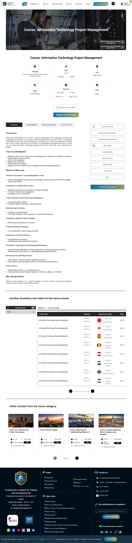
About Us (69, 4)
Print (107, 177)
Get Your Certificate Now (53, 505)
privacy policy (34, 539)
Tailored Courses (57, 4)
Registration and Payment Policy (56, 518)
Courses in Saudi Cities (100, 4)
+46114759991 (102, 486)
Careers (88, 4)
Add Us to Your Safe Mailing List (56, 528)
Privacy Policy (50, 515)
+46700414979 (102, 491)
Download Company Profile (54, 532)
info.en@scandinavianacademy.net (108, 478)
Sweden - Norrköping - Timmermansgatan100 (111, 482)
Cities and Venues (80, 479)
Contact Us (78, 4)
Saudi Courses (50, 501)
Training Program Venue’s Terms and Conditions (61, 525)
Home (25, 4)
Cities (45, 4)
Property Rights (50, 522)
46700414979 (102, 495)
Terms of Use (50, 511)
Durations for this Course (66, 107)
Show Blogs (49, 488)
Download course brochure (107, 139)
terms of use (50, 539)
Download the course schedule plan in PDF (112, 47)
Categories (34, 4)
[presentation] (70, 391)
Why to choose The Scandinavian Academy (60, 508)
